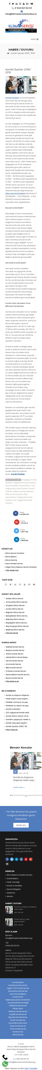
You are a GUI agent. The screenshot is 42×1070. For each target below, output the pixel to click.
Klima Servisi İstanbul (15, 193)
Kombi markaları (12, 709)
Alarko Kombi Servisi (14, 654)
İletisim (10, 896)
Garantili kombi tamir (18, 1023)
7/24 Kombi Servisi (18, 1029)
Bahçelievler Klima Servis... (16, 616)
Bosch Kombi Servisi (14, 678)
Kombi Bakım (18, 982)
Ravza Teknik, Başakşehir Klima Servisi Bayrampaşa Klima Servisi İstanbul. (21, 1049)
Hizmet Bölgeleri (14, 889)
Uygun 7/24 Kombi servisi (18, 988)
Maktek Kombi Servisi (14, 647)
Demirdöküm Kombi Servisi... (17, 674)
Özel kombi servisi (18, 1026)
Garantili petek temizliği (17, 1002)
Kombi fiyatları (12, 97)
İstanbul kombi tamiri (18, 985)
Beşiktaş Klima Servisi (14, 630)
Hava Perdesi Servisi (14, 563)
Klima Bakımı (11, 556)
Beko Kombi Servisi (13, 668)
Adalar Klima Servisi (14, 598)
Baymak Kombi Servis (17, 1017)
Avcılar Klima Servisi (14, 609)
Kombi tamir (17, 997)
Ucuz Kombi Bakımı (18, 994)
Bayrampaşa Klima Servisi (17, 626)
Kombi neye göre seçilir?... (16, 723)
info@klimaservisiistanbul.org (21, 14)
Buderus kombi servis (18, 1011)
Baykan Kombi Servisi (14, 650)
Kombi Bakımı (12, 878)
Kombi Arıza (18, 1031)
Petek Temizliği (13, 882)
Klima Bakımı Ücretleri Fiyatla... (20, 875)
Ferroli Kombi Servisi (14, 661)
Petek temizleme (17, 1020)
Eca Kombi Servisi (13, 664)
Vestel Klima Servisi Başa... (16, 657)
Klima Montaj (11, 560)
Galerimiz (11, 893)
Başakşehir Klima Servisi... (16, 623)
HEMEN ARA (21, 825)
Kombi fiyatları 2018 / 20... (16, 726)
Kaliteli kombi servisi (18, 1005)
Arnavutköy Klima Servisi (16, 602)
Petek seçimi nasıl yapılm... (17, 699)
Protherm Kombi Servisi (15, 671)
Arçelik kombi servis (18, 1014)
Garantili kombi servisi (17, 991)
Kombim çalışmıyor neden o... (18, 719)
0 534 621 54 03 (23, 8)
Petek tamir (18, 1008)
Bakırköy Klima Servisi (15, 619)
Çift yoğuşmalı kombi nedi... (17, 712)
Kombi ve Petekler (14, 886)
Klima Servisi (17, 1034)
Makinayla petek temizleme (18, 1000)
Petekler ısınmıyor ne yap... (17, 702)
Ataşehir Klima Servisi (15, 605)
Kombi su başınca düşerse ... (17, 695)
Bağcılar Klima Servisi (14, 612)
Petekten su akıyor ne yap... (17, 705)
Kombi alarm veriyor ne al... (17, 716)
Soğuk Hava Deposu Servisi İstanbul (21, 567)
